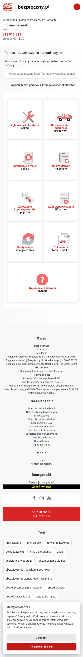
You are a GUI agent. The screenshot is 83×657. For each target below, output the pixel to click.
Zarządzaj (41, 637)
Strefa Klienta (41, 441)
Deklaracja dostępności (41, 482)
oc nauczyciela (15, 551)
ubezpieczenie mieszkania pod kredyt (28, 569)
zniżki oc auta (56, 587)
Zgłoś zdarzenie (41, 444)
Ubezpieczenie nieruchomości (42, 434)
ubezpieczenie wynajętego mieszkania (29, 578)
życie (60, 551)
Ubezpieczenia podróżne (41, 419)
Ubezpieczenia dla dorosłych (41, 412)
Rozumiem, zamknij (42, 646)
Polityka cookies (41, 375)
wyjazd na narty (45, 596)
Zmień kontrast (41, 486)
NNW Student (41, 415)
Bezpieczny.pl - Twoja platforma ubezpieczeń (26, 7)
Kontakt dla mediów (41, 464)
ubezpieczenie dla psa (52, 560)
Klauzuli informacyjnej (19, 627)
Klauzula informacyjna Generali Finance (41, 371)
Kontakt (41, 349)
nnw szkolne (13, 542)
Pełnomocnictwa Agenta (41, 393)
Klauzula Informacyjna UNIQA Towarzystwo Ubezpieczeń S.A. (41, 385)
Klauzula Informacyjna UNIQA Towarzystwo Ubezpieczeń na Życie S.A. (41, 389)
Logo (41, 460)
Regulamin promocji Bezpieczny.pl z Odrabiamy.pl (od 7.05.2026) (41, 356)
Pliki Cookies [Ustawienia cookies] (41, 367)
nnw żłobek (34, 542)
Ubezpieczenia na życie (41, 426)
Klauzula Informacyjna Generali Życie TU (41, 382)
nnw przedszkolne (58, 542)
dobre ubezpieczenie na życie (24, 587)
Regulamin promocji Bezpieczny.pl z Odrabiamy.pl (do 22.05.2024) (41, 364)
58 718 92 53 (41, 512)
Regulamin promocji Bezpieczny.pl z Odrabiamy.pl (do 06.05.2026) (41, 360)
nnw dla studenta (40, 551)
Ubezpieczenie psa (41, 437)
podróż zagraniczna (18, 596)
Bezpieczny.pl (41, 346)
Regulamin (41, 353)
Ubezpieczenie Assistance (41, 430)
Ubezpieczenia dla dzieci (41, 408)
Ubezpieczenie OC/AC (41, 423)
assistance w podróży (19, 560)
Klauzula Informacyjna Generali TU (41, 378)
